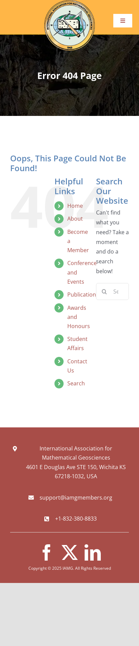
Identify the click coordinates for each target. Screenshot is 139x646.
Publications (83, 294)
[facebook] (47, 552)
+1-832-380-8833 (76, 518)
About (75, 218)
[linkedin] (93, 552)
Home (75, 205)
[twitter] (70, 552)
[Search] (104, 291)
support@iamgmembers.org (76, 497)
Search (76, 383)
